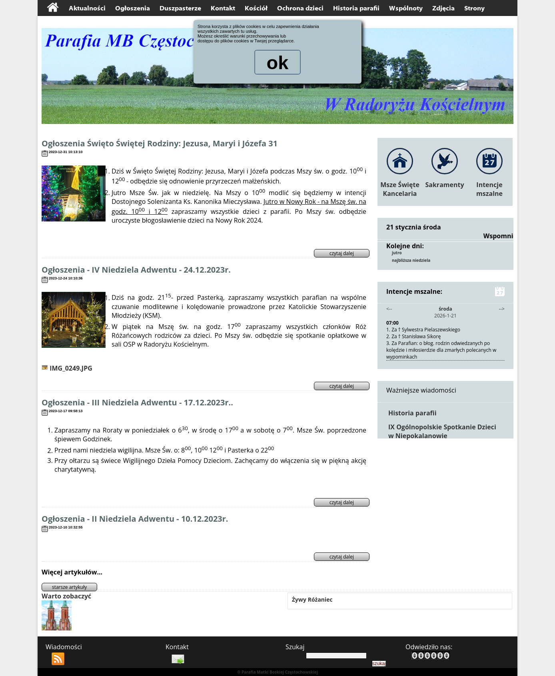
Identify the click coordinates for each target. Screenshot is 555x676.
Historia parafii (356, 8)
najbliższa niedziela (411, 260)
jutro (397, 252)
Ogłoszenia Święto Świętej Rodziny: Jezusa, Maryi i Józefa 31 (160, 143)
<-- (389, 308)
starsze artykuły (69, 587)
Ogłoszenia (132, 8)
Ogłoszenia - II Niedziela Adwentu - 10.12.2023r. (135, 518)
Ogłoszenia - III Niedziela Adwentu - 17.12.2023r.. (137, 402)
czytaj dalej (341, 253)
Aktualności (87, 8)
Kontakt (223, 8)
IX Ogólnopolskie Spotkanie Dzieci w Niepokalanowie (442, 431)
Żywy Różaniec (312, 599)
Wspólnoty (406, 8)
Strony (474, 8)
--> (502, 308)
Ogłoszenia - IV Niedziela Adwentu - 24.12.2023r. (136, 269)
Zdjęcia (443, 8)
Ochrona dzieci (300, 8)
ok (277, 63)
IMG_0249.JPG (67, 368)
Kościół (256, 8)
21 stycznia (403, 227)
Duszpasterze (180, 8)
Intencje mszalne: (445, 291)
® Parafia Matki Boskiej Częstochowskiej (277, 672)
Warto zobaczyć (66, 596)
